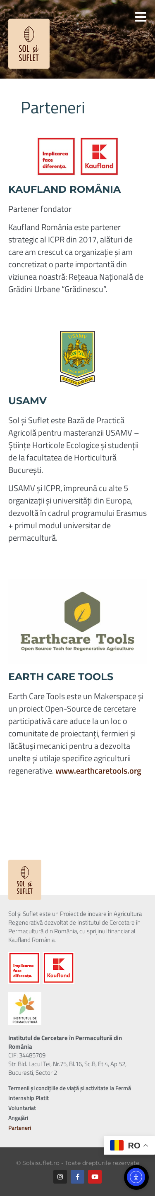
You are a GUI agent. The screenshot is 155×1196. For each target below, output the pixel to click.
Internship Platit (28, 1097)
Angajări (18, 1117)
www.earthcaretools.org (98, 770)
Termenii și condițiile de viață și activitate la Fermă (69, 1087)
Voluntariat (22, 1107)
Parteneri (19, 1127)
